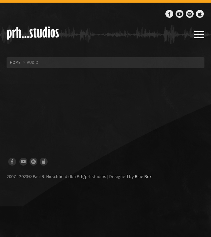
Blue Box (143, 176)
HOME (15, 62)
